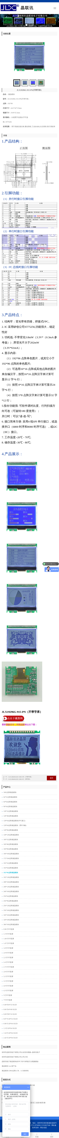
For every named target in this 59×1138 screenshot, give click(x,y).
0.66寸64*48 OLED (10, 1009)
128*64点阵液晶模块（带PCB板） (15, 825)
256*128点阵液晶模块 (11, 906)
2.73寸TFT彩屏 (8, 967)
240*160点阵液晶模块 (11, 891)
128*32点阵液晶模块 (10, 811)
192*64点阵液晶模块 (10, 868)
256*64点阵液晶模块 (10, 896)
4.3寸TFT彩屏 (8, 990)
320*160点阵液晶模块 (11, 915)
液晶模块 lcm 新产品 (9, 1066)
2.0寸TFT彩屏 (8, 953)
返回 (51, 778)
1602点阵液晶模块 (9, 792)
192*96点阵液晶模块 (10, 872)
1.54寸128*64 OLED (10, 1033)
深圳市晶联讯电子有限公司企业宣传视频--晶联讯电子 (21, 1052)
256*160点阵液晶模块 (11, 910)
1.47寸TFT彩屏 (8, 943)
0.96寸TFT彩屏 (8, 929)
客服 (37, 1135)
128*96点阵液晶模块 (10, 830)
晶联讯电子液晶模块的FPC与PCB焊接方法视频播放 (20, 1061)
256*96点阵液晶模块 (10, 901)
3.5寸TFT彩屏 (8, 981)
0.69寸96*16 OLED (10, 1014)
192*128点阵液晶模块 (11, 877)
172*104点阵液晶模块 (11, 858)
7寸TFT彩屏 (7, 1000)
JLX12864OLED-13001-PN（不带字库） (20, 777)
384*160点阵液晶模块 (11, 924)
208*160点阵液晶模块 (11, 882)
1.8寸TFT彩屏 (8, 948)
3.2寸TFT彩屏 (8, 976)
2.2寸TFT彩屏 (8, 957)
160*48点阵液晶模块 (10, 844)
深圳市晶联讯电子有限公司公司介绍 (15, 1057)
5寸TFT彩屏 (7, 995)
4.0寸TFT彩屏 (8, 986)
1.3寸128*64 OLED (10, 1028)
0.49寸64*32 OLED (10, 1005)
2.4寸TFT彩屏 (8, 962)
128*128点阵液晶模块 (11, 835)
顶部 (51, 1135)
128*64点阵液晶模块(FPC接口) (14, 821)
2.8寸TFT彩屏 (8, 972)
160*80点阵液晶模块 (10, 849)
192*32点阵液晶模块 (10, 863)
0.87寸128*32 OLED (10, 1019)
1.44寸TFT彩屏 (8, 939)
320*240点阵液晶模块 (11, 920)
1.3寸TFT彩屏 (8, 934)
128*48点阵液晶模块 (10, 816)
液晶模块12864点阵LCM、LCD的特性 (15, 1071)
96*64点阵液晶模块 (10, 806)
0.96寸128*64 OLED (10, 1023)
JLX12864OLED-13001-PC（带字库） (19, 779)
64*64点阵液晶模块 (10, 802)
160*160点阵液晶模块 (11, 854)
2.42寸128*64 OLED (10, 1038)
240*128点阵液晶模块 (11, 887)
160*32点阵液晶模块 (10, 839)
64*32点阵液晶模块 (10, 797)
